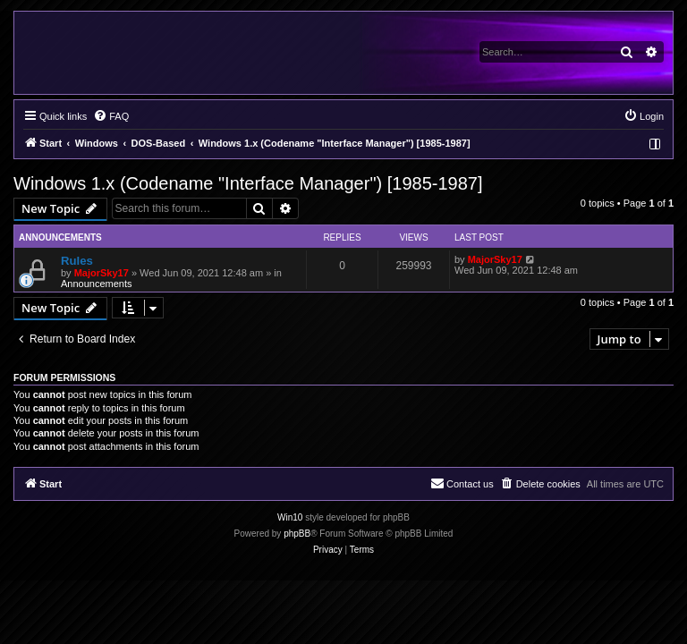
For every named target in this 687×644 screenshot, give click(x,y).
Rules (77, 260)
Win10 (289, 517)
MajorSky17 (101, 272)
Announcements (96, 283)
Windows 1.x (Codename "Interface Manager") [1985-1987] (247, 183)
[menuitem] (111, 116)
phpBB (297, 533)
